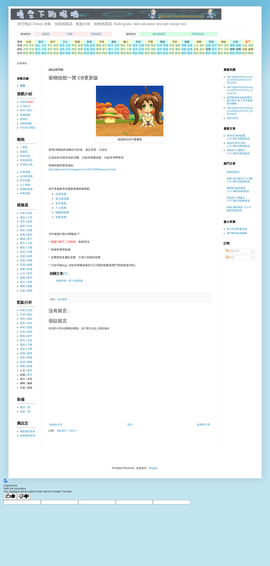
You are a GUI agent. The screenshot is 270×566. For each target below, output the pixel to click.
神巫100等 (233, 118)
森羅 (250, 45)
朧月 (220, 45)
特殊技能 (96, 33)
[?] (65, 273)
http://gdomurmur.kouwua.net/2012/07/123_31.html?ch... (240, 90)
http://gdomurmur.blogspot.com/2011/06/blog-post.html (82, 169)
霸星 (62, 45)
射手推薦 (60, 203)
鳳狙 (123, 45)
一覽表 (69, 33)
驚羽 (214, 45)
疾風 (86, 45)
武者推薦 (60, 194)
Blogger (153, 468)
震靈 (147, 45)
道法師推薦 (62, 198)
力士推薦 (60, 207)
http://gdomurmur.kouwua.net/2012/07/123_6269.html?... (240, 110)
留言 (230, 257)
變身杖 (24, 119)
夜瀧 (171, 45)
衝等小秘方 (26, 110)
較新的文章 (56, 424)
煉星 (153, 45)
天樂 (129, 45)
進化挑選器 (159, 33)
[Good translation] (10, 496)
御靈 (80, 45)
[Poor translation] (24, 496)
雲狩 (50, 45)
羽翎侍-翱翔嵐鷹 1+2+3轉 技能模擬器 (238, 137)
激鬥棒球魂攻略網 (237, 233)
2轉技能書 (26, 123)
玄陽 (141, 45)
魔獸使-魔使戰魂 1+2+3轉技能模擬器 (238, 189)
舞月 (110, 45)
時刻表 (24, 101)
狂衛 (68, 45)
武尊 (25, 45)
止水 (195, 45)
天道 (43, 45)
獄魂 (189, 45)
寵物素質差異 (27, 435)
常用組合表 (197, 33)
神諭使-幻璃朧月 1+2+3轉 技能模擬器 (238, 152)
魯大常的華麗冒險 (237, 228)
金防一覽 (25, 411)
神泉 (159, 45)
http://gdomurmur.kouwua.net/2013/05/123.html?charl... (239, 79)
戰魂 (165, 45)
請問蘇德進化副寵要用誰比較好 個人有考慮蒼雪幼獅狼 (240, 100)
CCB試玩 (25, 106)
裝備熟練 (25, 114)
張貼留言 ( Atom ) (67, 430)
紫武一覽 (25, 407)
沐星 (226, 45)
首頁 (129, 424)
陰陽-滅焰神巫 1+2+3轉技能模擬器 (239, 209)
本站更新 (62, 299)
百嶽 (244, 45)
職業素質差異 (27, 431)
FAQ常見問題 (27, 127)
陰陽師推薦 (62, 212)
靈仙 (37, 45)
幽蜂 (232, 45)
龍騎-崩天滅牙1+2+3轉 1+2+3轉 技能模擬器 (239, 180)
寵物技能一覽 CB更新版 (69, 280)
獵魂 (98, 45)
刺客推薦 (60, 217)
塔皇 (31, 45)
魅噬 (177, 45)
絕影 (92, 45)
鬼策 (135, 45)
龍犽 (56, 45)
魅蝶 (238, 45)
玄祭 (116, 45)
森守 (104, 45)
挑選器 (45, 33)
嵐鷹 (208, 45)
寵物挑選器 (233, 172)
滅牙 (202, 45)
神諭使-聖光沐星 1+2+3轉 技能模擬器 (238, 145)
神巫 (74, 45)
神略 (183, 45)
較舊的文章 (203, 424)
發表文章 (232, 250)
